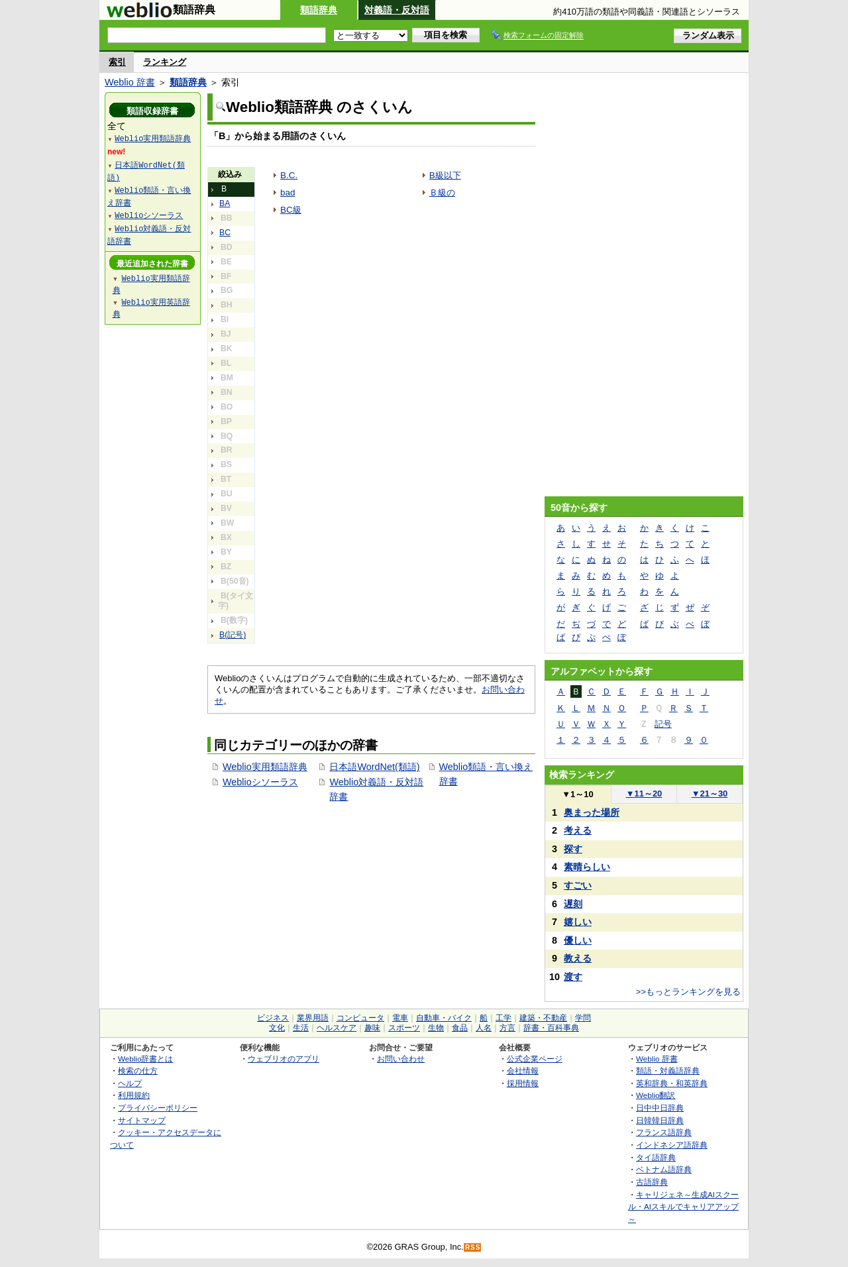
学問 (583, 1018)
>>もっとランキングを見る (688, 992)
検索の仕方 (138, 1070)
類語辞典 (318, 10)
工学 (503, 1018)
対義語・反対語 (396, 10)
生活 (301, 1028)
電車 (400, 1018)
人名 (484, 1028)
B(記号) (232, 634)
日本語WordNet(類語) (374, 766)
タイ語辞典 (656, 1157)
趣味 (372, 1028)
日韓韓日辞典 (660, 1120)
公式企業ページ (534, 1058)
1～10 (577, 794)
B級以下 (445, 175)
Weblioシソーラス (260, 782)
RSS (473, 1247)
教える (578, 958)
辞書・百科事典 (551, 1028)
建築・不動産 (543, 1018)
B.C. (288, 175)
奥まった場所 (591, 812)
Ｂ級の (442, 192)
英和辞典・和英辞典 (672, 1083)
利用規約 (134, 1095)
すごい (578, 885)
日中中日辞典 (660, 1107)
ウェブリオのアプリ (283, 1058)
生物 (436, 1028)
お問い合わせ (401, 1058)
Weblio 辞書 (130, 82)
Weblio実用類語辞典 (265, 766)
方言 (507, 1028)
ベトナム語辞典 (664, 1169)
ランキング (164, 62)
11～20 (644, 794)
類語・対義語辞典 (668, 1070)
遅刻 (573, 904)
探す (573, 849)
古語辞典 (652, 1182)
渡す (573, 976)
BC (225, 232)
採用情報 (523, 1083)
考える (578, 830)
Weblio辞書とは (145, 1058)
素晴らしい (587, 866)
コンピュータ (360, 1018)
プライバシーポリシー (157, 1107)
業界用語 (313, 1018)
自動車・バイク (444, 1018)
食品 (460, 1028)
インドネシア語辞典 (672, 1144)
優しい (578, 940)
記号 (663, 724)
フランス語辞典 (664, 1132)
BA (224, 203)
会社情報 (523, 1070)
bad (287, 192)
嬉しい (578, 921)
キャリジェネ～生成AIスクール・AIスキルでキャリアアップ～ (683, 1206)
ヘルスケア (336, 1028)
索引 (117, 62)
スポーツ (404, 1028)
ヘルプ (130, 1083)
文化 (277, 1028)
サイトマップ (142, 1120)
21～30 (710, 794)
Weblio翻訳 (655, 1095)
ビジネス (273, 1018)
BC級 (290, 210)
